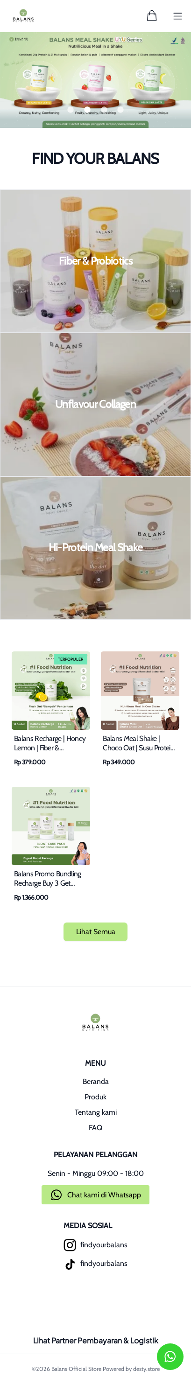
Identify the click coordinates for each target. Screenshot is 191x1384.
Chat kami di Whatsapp (104, 1194)
